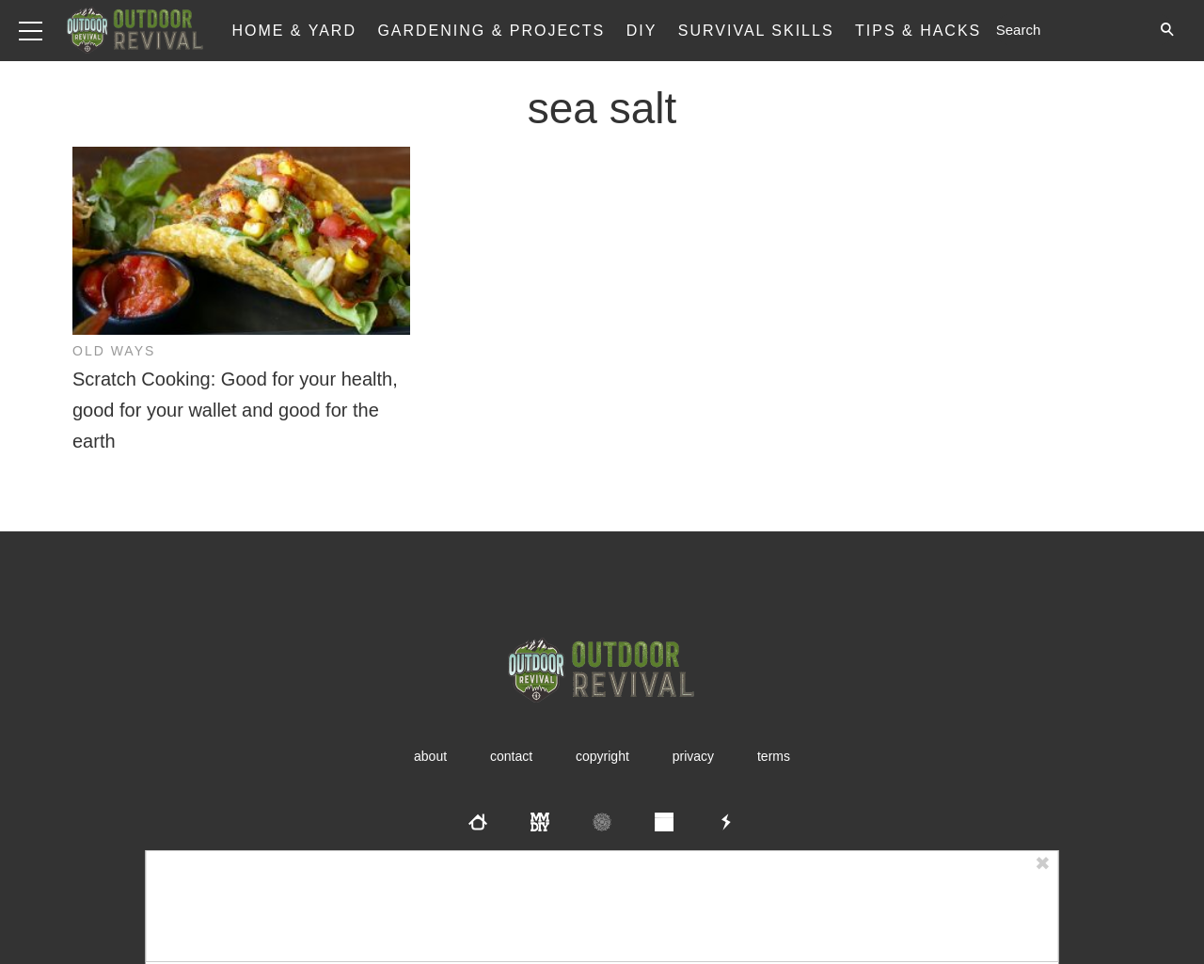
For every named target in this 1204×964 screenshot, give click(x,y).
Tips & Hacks (918, 31)
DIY (641, 31)
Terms (773, 756)
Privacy (693, 756)
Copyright (602, 756)
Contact (511, 756)
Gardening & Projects (491, 31)
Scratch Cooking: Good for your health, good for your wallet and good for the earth (235, 410)
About (430, 756)
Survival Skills (756, 31)
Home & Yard (293, 31)
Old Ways (113, 350)
